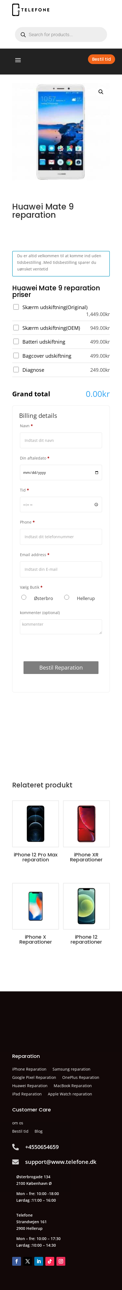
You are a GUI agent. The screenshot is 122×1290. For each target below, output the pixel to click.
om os (17, 1123)
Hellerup (86, 598)
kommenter (40, 612)
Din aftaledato (35, 458)
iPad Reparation (27, 1094)
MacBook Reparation (73, 1086)
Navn (26, 425)
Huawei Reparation (30, 1086)
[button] (101, 92)
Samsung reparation (71, 1069)
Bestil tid (101, 59)
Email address (35, 554)
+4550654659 (42, 1147)
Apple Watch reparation (70, 1094)
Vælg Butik (31, 587)
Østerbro (43, 598)
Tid (24, 490)
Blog (39, 1131)
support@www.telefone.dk (60, 1162)
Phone (27, 522)
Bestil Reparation (61, 667)
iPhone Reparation (29, 1069)
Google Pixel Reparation (34, 1078)
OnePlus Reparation (80, 1078)
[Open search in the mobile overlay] (61, 34)
